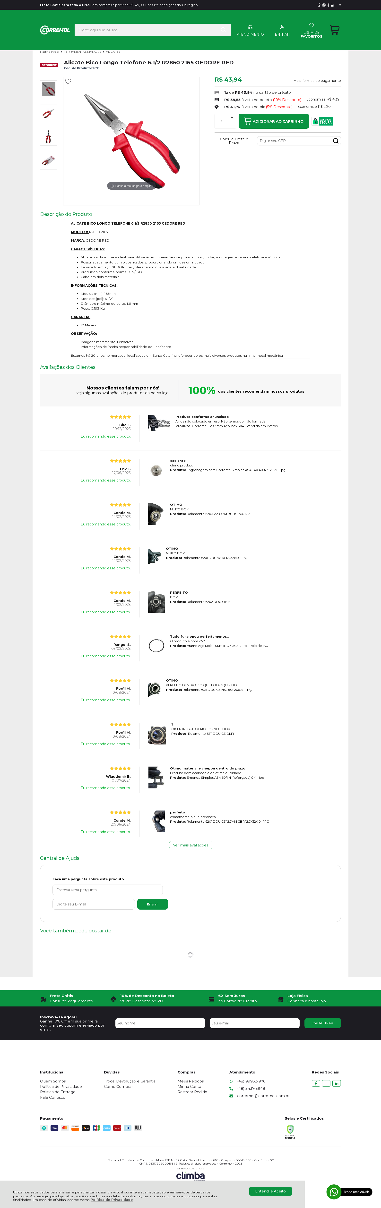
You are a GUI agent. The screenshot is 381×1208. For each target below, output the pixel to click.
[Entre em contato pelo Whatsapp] (319, 5)
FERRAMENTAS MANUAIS (83, 51)
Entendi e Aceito (270, 1191)
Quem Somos (53, 1081)
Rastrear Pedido (193, 1092)
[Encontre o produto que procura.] (211, 21)
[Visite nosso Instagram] (324, 5)
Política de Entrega (57, 1092)
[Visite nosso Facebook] (328, 5)
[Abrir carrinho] (335, 21)
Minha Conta (190, 1086)
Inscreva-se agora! (58, 1017)
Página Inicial (50, 51)
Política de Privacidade (112, 1200)
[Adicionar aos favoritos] (68, 81)
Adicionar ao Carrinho (273, 121)
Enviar (143, 904)
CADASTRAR (322, 1023)
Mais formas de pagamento (317, 81)
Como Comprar (118, 1086)
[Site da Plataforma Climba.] (190, 1174)
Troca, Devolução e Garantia (130, 1081)
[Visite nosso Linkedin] (332, 5)
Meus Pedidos (192, 1081)
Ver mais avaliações (190, 845)
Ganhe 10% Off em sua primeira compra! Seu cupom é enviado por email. (72, 1025)
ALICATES (113, 51)
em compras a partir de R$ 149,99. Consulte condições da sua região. (133, 5)
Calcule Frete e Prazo (234, 140)
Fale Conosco (52, 1097)
